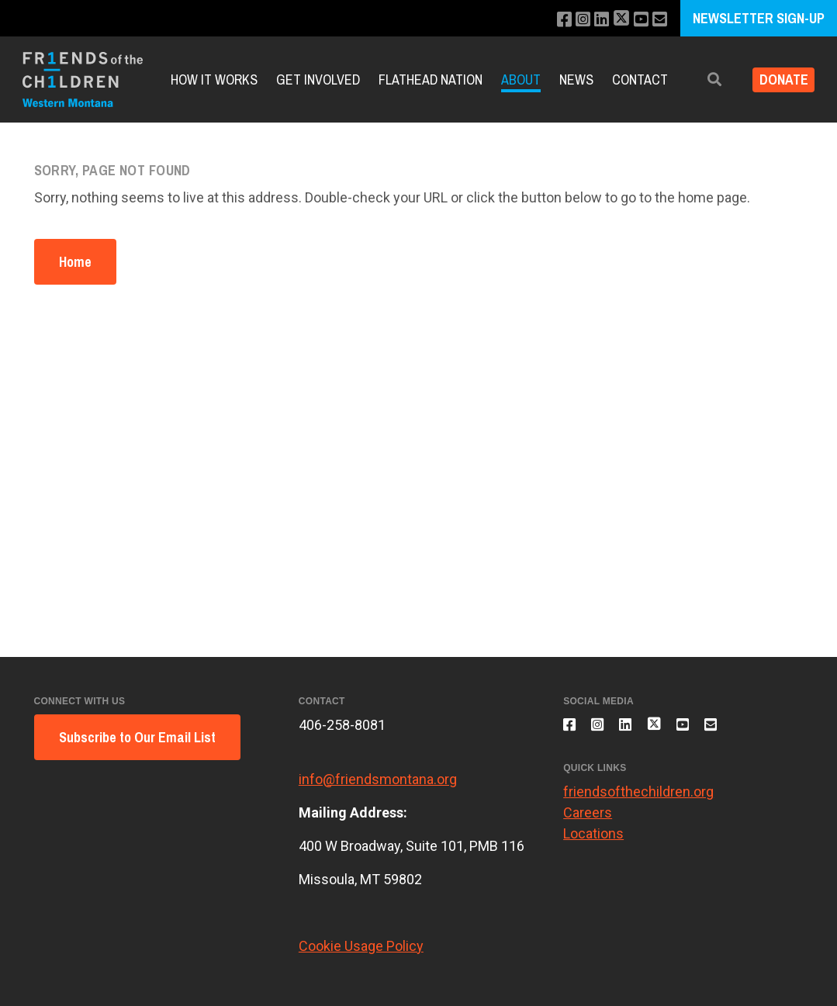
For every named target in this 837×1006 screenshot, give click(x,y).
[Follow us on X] (615, 19)
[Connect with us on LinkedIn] (593, 20)
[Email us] (658, 20)
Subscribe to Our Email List (137, 737)
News (576, 79)
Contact (640, 79)
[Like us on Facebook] (551, 20)
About (521, 79)
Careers (587, 822)
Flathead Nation (430, 79)
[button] (703, 79)
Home (75, 261)
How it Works (214, 79)
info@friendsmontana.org (378, 779)
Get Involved (318, 79)
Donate (777, 79)
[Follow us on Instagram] (572, 20)
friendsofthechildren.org (638, 801)
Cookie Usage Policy (361, 946)
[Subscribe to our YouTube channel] (637, 20)
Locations (593, 843)
